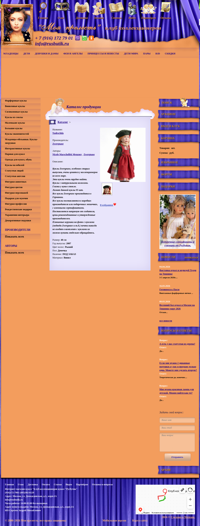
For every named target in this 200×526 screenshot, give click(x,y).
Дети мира (131, 53)
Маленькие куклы (15, 122)
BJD (157, 53)
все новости (165, 320)
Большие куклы (13, 128)
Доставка (33, 484)
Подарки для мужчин (16, 198)
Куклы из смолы (14, 117)
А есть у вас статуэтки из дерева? (177, 343)
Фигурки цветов (14, 187)
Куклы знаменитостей (17, 133)
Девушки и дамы (46, 53)
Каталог (63, 122)
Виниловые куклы (15, 106)
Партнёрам (82, 484)
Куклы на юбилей (14, 165)
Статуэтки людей (14, 170)
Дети (26, 53)
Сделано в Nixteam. (183, 517)
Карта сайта (140, 520)
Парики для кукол (15, 154)
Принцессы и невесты (103, 53)
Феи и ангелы (73, 53)
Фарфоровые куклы (16, 100)
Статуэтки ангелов (15, 176)
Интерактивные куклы (17, 148)
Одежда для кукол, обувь (18, 159)
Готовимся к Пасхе (169, 289)
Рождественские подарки (18, 209)
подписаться (191, 257)
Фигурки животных (15, 181)
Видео (69, 484)
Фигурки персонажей (16, 192)
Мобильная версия (114, 520)
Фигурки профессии (16, 203)
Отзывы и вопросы (102, 484)
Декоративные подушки (18, 220)
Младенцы (10, 53)
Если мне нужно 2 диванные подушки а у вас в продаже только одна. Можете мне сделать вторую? (178, 367)
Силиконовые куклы (16, 111)
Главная (9, 484)
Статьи (58, 484)
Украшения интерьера (17, 215)
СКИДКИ (170, 53)
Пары (146, 53)
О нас (21, 484)
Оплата (46, 484)
